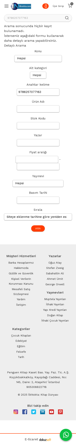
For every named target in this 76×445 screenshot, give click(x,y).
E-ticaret (31, 439)
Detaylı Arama (15, 45)
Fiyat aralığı (38, 152)
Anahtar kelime (38, 84)
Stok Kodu (38, 118)
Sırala (38, 210)
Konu (38, 51)
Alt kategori (38, 68)
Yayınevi (38, 176)
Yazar (38, 135)
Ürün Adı (38, 101)
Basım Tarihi (38, 193)
